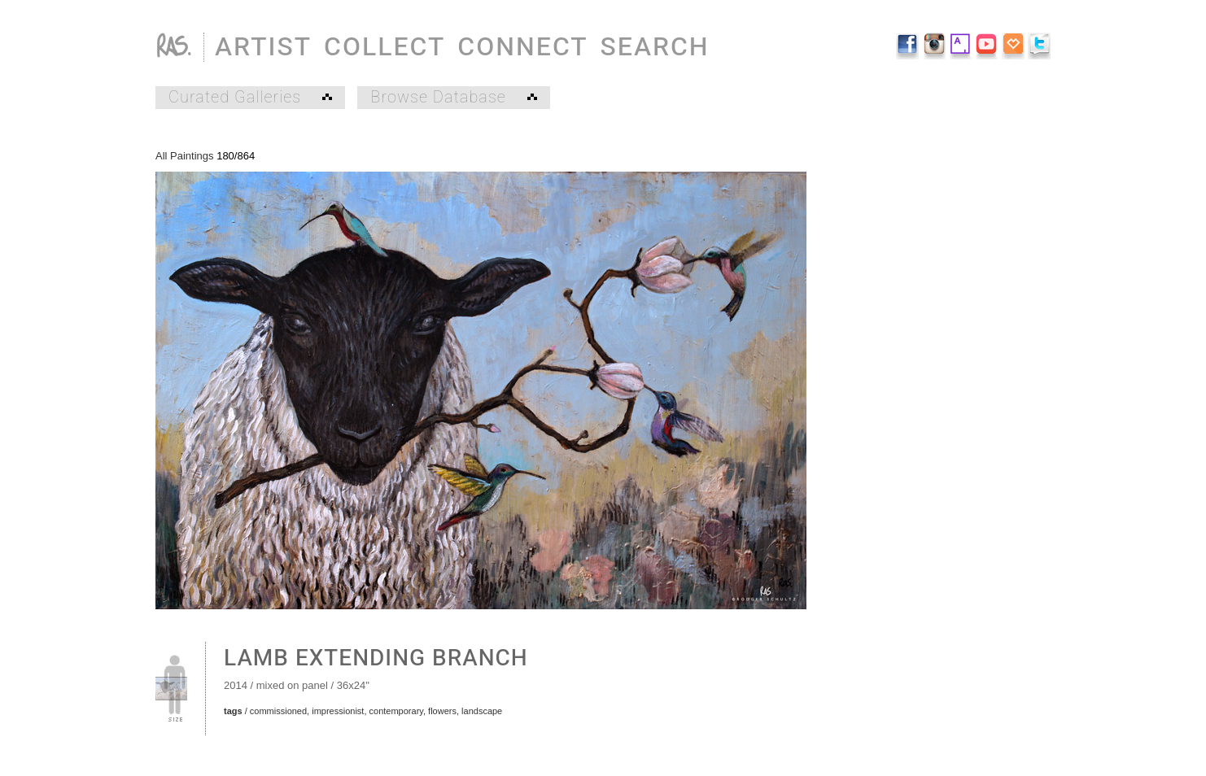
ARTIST (263, 47)
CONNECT (522, 47)
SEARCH (655, 47)
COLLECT (384, 47)
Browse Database (453, 97)
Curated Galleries (250, 97)
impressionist (338, 711)
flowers (442, 711)
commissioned (278, 711)
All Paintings (184, 156)
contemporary (396, 711)
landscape (481, 711)
